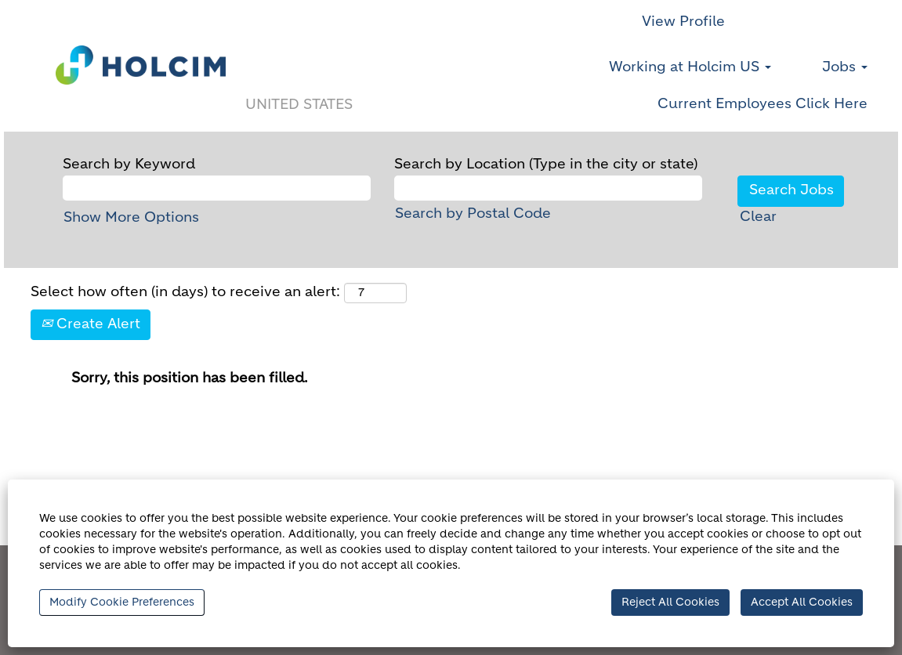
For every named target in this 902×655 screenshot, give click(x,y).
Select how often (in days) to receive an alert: (185, 292)
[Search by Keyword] (217, 188)
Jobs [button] (845, 67)
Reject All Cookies (670, 602)
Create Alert (90, 324)
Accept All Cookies (802, 602)
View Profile (683, 22)
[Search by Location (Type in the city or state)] (548, 188)
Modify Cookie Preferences (121, 602)
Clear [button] (758, 217)
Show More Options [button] (131, 218)
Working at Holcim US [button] (690, 67)
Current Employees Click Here (762, 104)
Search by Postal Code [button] (473, 214)
